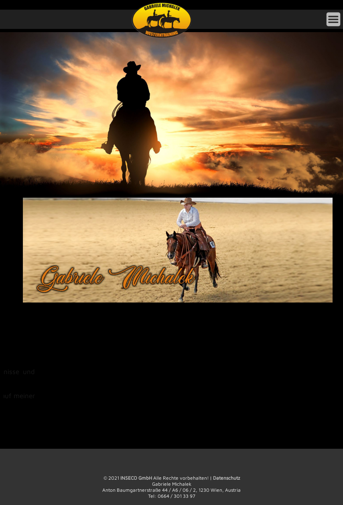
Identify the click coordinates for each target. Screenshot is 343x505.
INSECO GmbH (136, 478)
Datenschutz (226, 478)
